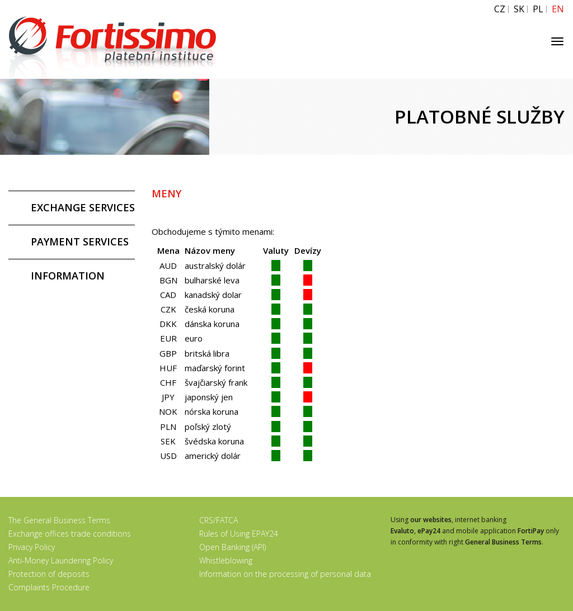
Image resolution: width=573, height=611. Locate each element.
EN (558, 9)
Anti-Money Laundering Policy (60, 560)
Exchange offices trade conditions (69, 533)
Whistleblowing (225, 560)
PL (538, 9)
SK (519, 9)
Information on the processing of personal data (285, 574)
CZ (499, 9)
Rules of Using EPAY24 (238, 533)
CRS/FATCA (218, 520)
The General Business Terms (59, 520)
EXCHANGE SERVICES (83, 207)
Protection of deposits (49, 574)
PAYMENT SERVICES (80, 241)
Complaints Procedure (49, 587)
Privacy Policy (31, 547)
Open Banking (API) (232, 547)
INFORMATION (68, 275)
